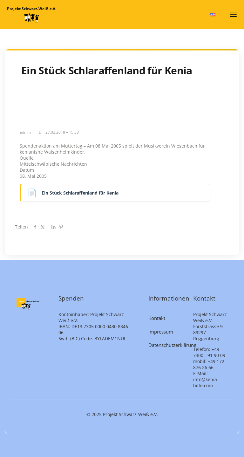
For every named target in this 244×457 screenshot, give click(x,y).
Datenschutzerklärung (167, 345)
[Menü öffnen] (233, 14)
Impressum (160, 331)
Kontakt (156, 318)
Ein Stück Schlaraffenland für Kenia (80, 193)
